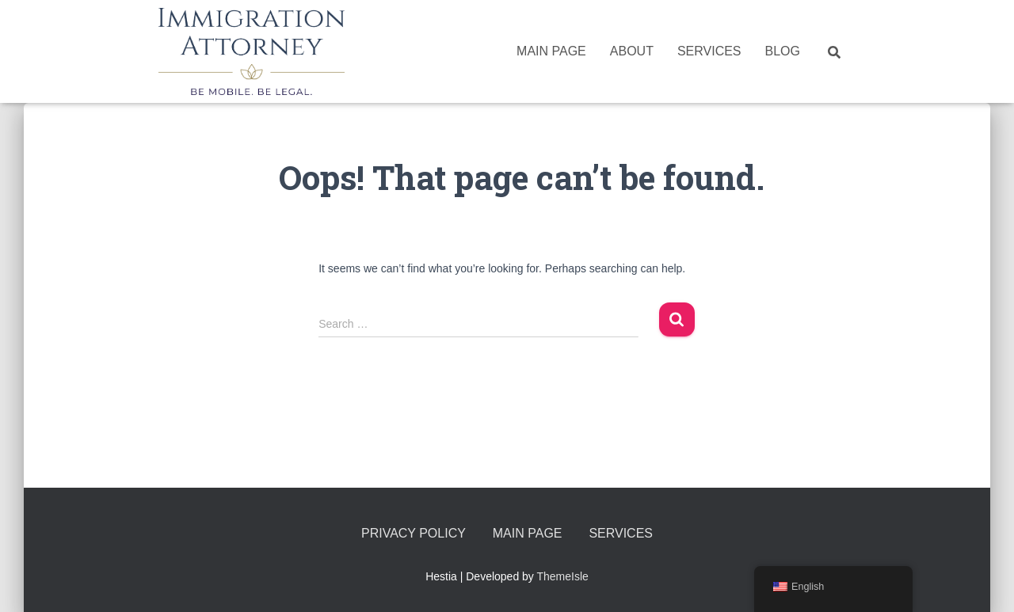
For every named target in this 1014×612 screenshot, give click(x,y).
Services (709, 51)
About (632, 51)
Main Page (551, 51)
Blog (782, 51)
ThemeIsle (563, 576)
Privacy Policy (413, 533)
